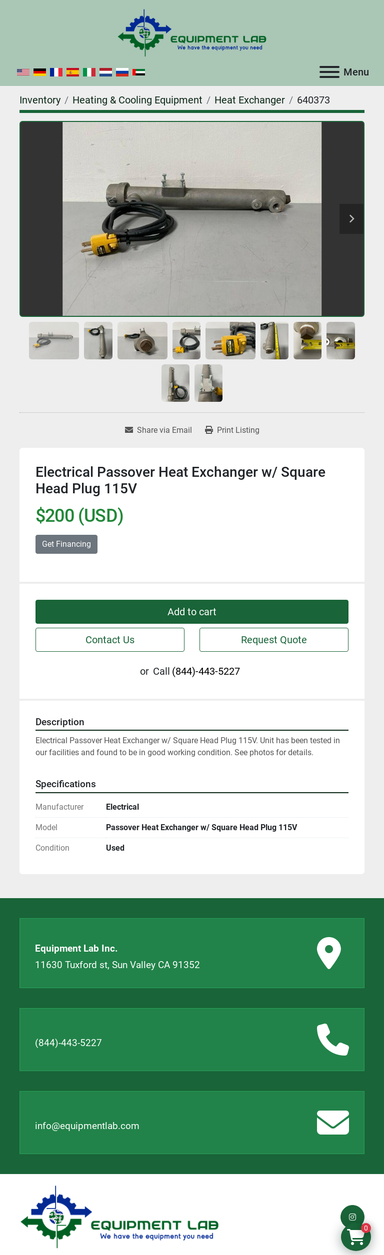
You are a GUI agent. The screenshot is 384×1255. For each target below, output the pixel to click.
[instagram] (352, 1217)
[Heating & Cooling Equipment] (137, 100)
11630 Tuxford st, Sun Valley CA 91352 (117, 965)
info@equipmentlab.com (87, 1126)
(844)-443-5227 (206, 671)
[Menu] (330, 72)
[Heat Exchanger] (249, 100)
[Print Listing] (232, 430)
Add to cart (192, 612)
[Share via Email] (158, 430)
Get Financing (66, 544)
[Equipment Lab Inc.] (120, 1216)
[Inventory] (40, 100)
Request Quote (274, 640)
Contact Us (110, 640)
